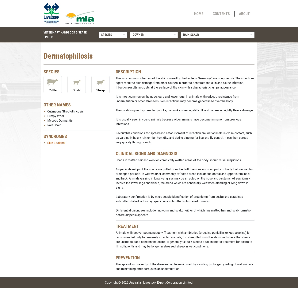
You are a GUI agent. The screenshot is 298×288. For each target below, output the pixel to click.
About (244, 13)
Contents (221, 13)
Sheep (100, 84)
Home (198, 13)
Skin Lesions (56, 143)
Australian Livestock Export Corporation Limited (161, 282)
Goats (76, 84)
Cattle (53, 84)
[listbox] (113, 35)
